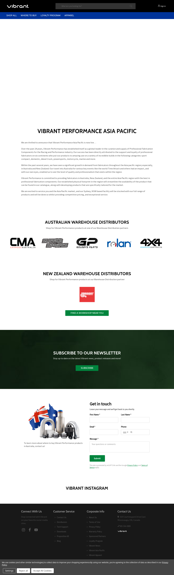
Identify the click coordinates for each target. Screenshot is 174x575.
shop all (11, 15)
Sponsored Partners (97, 536)
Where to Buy (29, 15)
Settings (9, 570)
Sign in (163, 6)
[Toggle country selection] (126, 432)
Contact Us (61, 517)
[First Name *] (104, 420)
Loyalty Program (50, 15)
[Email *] (104, 432)
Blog (59, 541)
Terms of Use (94, 522)
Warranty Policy (95, 531)
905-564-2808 (125, 526)
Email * (92, 426)
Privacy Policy (132, 465)
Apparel (69, 15)
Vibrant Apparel (95, 555)
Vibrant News (94, 545)
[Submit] (97, 458)
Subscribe (87, 368)
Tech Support (62, 527)
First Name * (95, 414)
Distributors (62, 522)
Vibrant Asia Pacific (97, 550)
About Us (93, 517)
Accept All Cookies (42, 570)
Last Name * (126, 414)
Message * (94, 439)
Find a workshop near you (87, 313)
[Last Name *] (135, 420)
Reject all (23, 570)
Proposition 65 (63, 536)
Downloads (61, 531)
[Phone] (138, 432)
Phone (123, 426)
